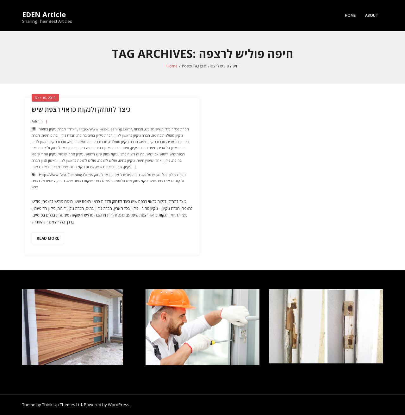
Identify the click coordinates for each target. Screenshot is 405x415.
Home (350, 15)
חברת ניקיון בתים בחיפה (95, 135)
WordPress (118, 404)
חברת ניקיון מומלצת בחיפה (87, 141)
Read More (48, 238)
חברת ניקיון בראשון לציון (132, 135)
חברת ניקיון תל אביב (173, 147)
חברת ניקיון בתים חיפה (58, 135)
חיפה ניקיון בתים (81, 147)
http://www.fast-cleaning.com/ (105, 129)
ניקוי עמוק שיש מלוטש (101, 154)
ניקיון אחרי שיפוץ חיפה (153, 160)
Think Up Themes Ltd (62, 404)
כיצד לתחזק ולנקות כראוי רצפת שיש (81, 109)
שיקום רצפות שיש (109, 166)
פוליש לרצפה (107, 160)
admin (37, 121)
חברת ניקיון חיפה (152, 141)
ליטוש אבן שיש (157, 154)
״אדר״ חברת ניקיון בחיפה (58, 129)
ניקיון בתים (127, 160)
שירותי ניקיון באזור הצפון (50, 166)
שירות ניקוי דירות (82, 166)
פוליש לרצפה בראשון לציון (77, 160)
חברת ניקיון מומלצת (123, 141)
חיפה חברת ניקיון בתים (112, 147)
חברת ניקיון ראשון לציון (49, 141)
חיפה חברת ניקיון (143, 147)
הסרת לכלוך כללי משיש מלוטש (167, 129)
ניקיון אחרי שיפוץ (71, 154)
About (371, 15)
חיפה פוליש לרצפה (126, 174)
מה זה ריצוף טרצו (132, 154)
